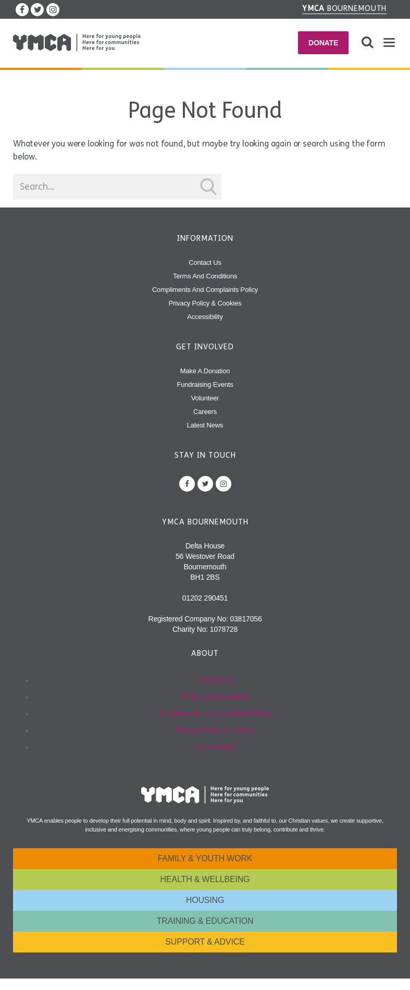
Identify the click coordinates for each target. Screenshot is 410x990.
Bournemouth (344, 8)
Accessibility (205, 317)
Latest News (205, 425)
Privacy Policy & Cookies (205, 303)
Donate (323, 43)
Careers (205, 411)
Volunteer (205, 398)
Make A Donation (205, 371)
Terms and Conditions (205, 276)
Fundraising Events (205, 384)
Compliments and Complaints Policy (205, 290)
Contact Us (205, 262)
